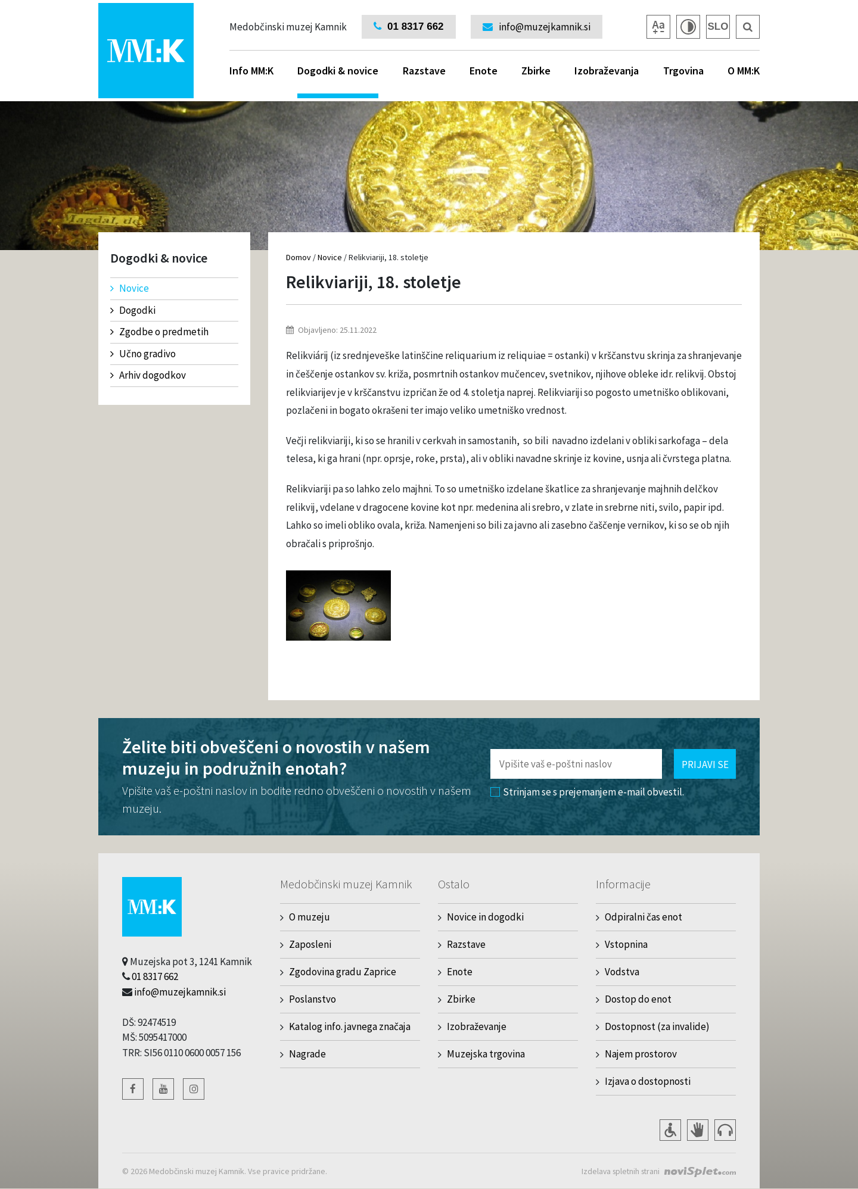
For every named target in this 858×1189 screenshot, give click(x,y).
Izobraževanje (476, 1026)
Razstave (424, 70)
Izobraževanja (606, 70)
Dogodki (133, 310)
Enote (484, 70)
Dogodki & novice (337, 81)
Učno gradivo (143, 353)
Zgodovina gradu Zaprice (342, 971)
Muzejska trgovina (486, 1053)
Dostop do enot (638, 999)
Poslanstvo (312, 999)
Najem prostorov (641, 1053)
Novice (129, 288)
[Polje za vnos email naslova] (576, 764)
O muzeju (309, 916)
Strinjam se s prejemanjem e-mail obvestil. (587, 791)
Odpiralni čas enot (643, 916)
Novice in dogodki (485, 916)
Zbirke (536, 70)
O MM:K (744, 70)
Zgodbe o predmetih (159, 331)
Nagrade (307, 1053)
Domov (298, 257)
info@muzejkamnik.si (180, 991)
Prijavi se (705, 764)
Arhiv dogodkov (148, 375)
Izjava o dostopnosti (648, 1081)
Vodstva (622, 971)
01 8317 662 (155, 976)
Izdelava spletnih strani (618, 1171)
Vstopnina (626, 944)
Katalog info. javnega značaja (350, 1026)
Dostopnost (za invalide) (657, 1026)
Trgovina (683, 70)
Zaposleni (310, 944)
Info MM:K (251, 70)
